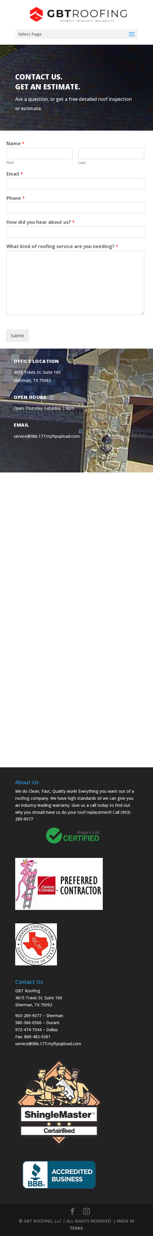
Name (15, 144)
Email (14, 174)
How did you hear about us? (40, 222)
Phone (15, 198)
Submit (17, 335)
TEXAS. (76, 1228)
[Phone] (75, 207)
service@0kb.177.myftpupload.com (47, 436)
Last (82, 162)
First (10, 162)
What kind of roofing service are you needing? (62, 246)
